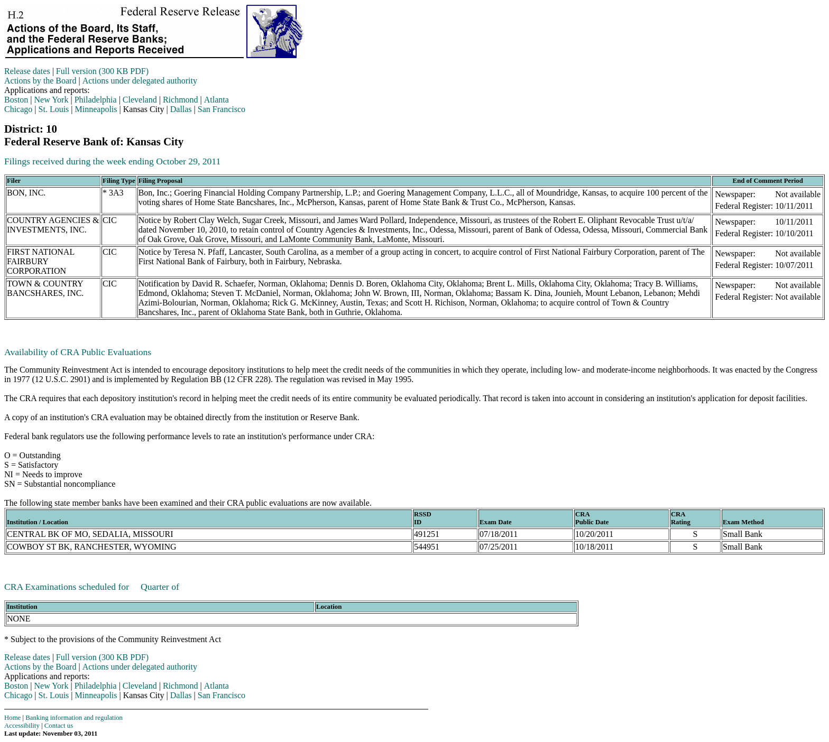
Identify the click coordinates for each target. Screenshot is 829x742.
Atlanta (216, 99)
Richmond (180, 99)
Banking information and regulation (74, 717)
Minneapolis (96, 109)
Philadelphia (96, 99)
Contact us (58, 725)
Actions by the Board (40, 80)
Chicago (18, 109)
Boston (16, 99)
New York (51, 99)
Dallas (181, 109)
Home (12, 717)
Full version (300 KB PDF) (102, 71)
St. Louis (54, 109)
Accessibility (22, 725)
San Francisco (221, 109)
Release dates (27, 71)
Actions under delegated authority (139, 80)
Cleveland (140, 99)
